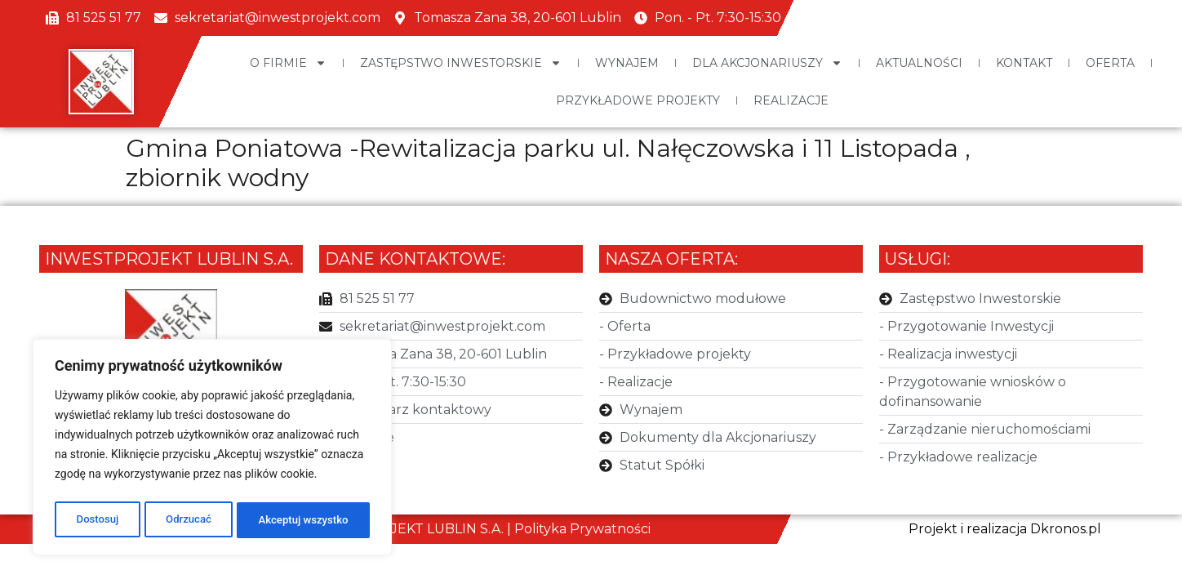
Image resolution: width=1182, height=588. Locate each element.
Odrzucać (186, 520)
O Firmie (288, 63)
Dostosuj (95, 520)
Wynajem (627, 63)
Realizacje (791, 100)
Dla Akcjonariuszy (767, 63)
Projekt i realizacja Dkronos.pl (1005, 529)
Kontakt (1024, 63)
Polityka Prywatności (582, 529)
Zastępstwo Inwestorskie (461, 63)
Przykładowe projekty (638, 100)
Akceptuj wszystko (303, 520)
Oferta (1110, 63)
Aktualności (919, 63)
